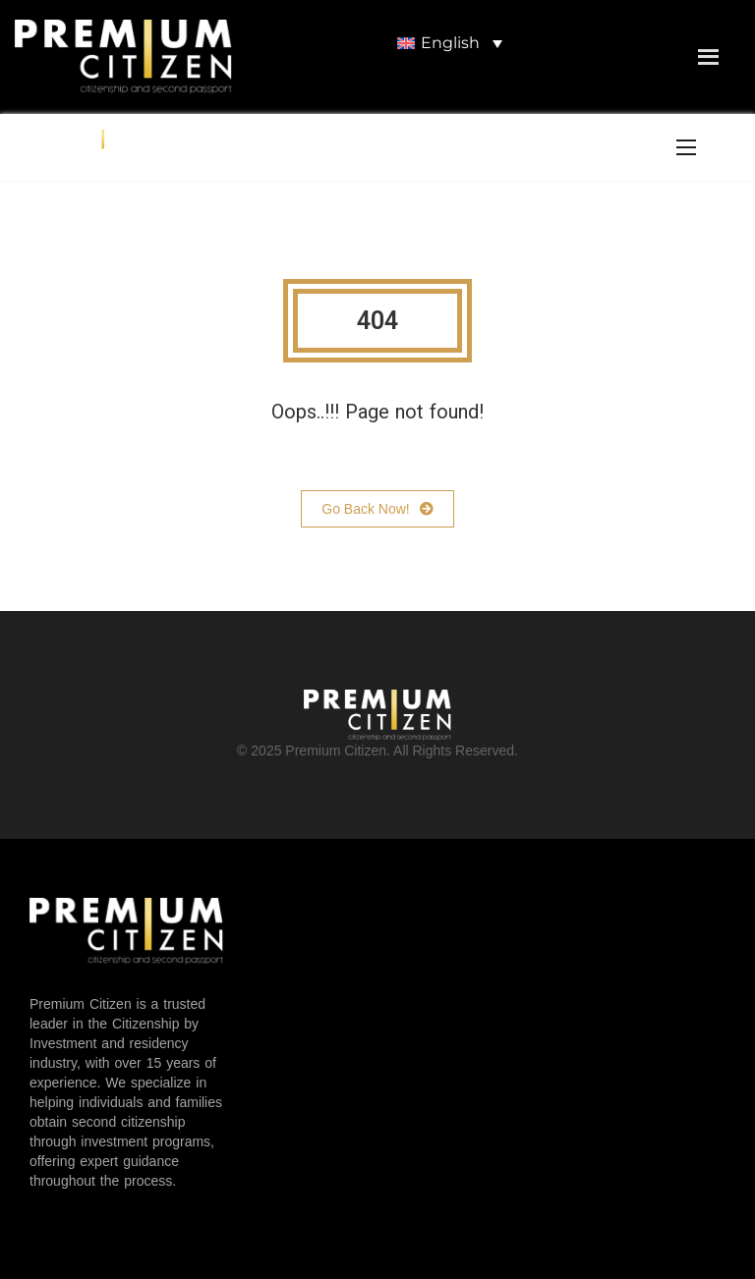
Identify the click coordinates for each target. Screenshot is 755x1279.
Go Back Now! (377, 509)
